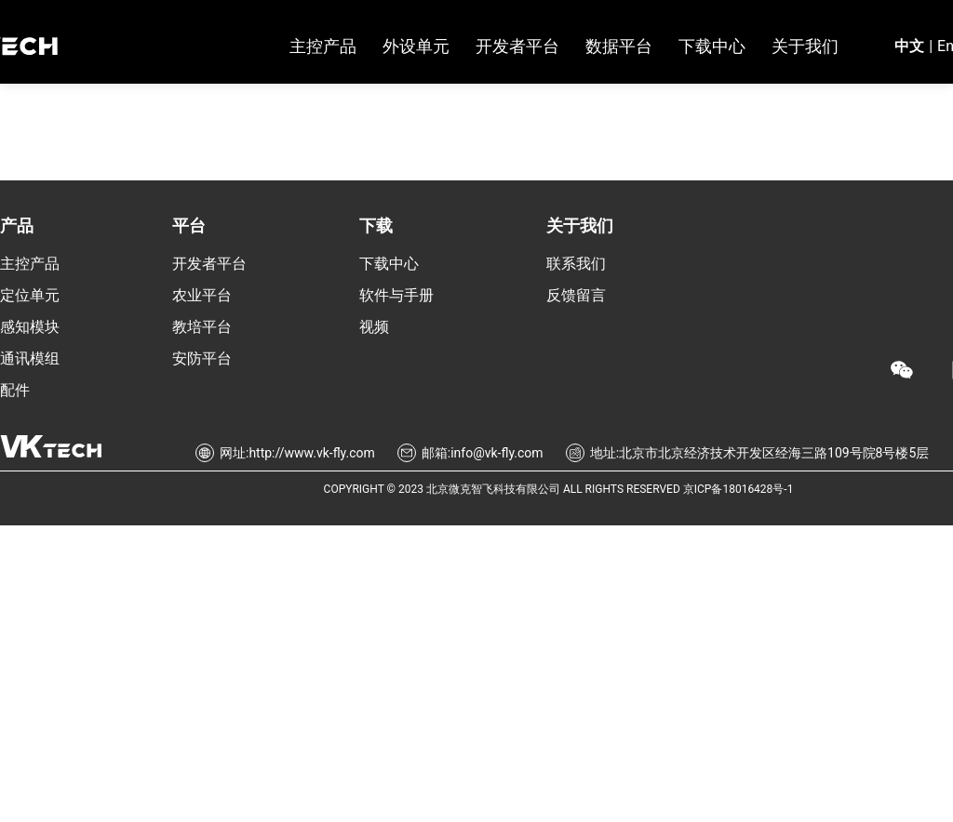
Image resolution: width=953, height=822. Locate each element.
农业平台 (202, 295)
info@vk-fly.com (496, 452)
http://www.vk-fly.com (311, 452)
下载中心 (389, 263)
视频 (374, 327)
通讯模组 (30, 358)
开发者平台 (209, 263)
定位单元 (30, 295)
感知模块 (30, 327)
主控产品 (30, 263)
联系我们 (576, 263)
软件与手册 (396, 295)
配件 (15, 390)
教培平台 (202, 327)
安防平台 (202, 358)
